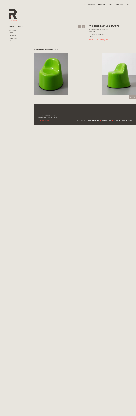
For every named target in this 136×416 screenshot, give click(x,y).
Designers (101, 4)
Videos (11, 40)
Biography (12, 30)
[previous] (130, 388)
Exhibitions (91, 4)
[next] (134, 388)
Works (109, 4)
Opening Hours (43, 411)
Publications (119, 4)
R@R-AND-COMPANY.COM (123, 411)
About (128, 4)
